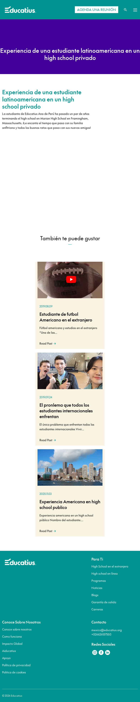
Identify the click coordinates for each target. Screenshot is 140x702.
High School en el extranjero (109, 566)
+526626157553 (101, 634)
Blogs (94, 595)
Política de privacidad (16, 665)
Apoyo (6, 658)
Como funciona (12, 636)
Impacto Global (12, 643)
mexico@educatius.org (106, 630)
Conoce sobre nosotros (17, 629)
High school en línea (104, 573)
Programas (98, 580)
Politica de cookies (14, 672)
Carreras (97, 609)
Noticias (96, 588)
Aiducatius (9, 651)
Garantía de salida (103, 602)
